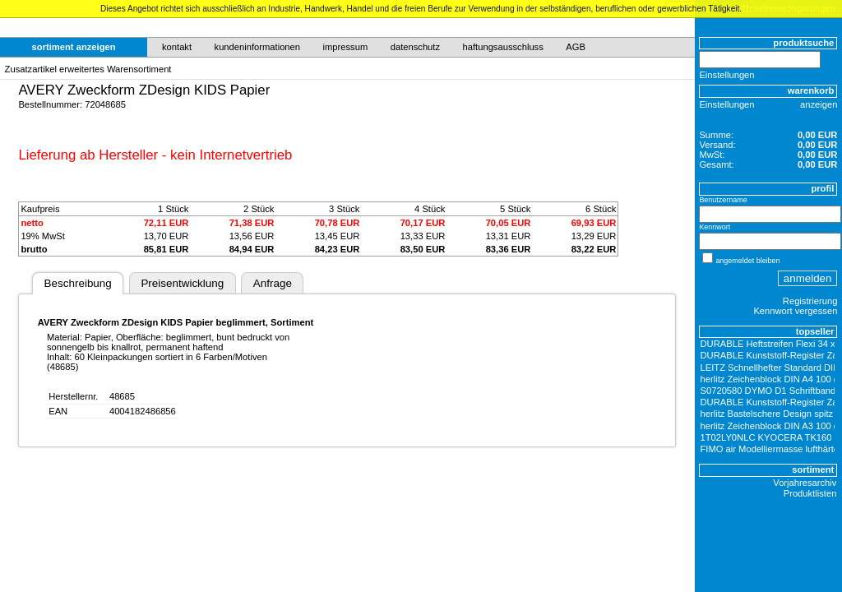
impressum (345, 47)
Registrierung (810, 301)
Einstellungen (726, 75)
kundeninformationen (258, 47)
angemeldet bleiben (747, 261)
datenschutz (415, 47)
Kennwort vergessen (795, 311)
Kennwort (714, 227)
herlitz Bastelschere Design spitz (767, 414)
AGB (575, 47)
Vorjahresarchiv (804, 483)
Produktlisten (810, 493)
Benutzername (723, 200)
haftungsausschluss (503, 47)
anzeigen (818, 104)
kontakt (177, 47)
